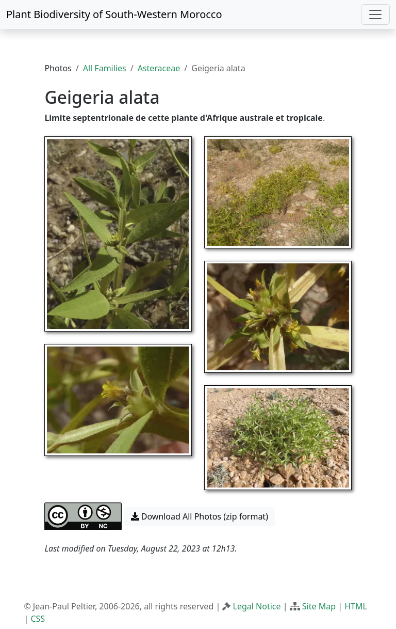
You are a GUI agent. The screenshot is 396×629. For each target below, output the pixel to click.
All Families (104, 68)
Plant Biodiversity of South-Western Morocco (114, 14)
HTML (355, 606)
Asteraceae (159, 68)
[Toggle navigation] (375, 14)
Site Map (319, 606)
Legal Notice (257, 606)
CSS (37, 618)
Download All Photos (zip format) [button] (199, 516)
